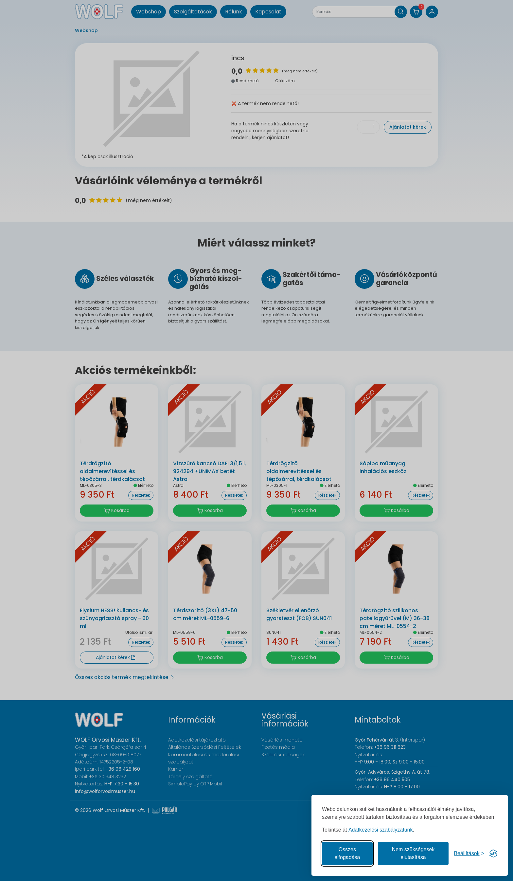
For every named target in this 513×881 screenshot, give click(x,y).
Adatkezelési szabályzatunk (380, 830)
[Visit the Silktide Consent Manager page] (493, 853)
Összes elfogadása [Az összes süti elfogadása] (347, 853)
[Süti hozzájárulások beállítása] (469, 853)
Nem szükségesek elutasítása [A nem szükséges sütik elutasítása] (413, 853)
